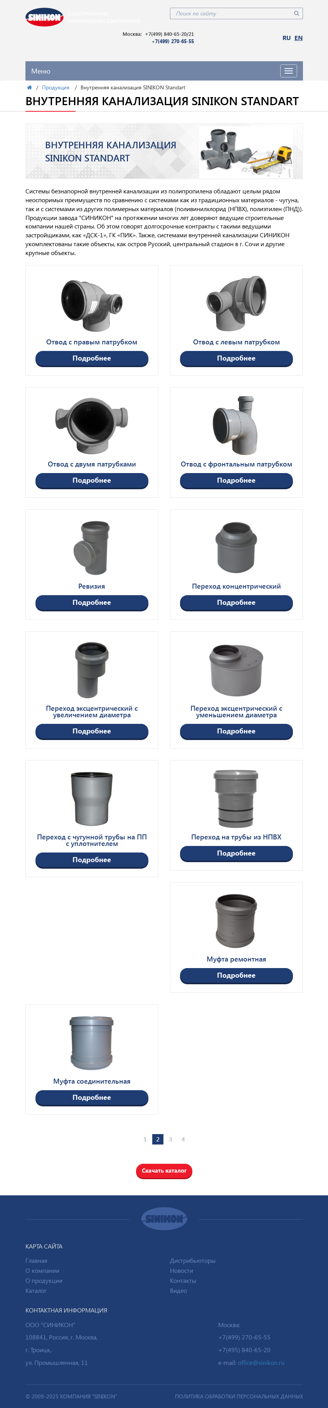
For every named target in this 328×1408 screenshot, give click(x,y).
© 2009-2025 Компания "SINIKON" (71, 1396)
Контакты (183, 1280)
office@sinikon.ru (261, 1362)
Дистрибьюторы (192, 1260)
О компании (42, 1270)
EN (298, 38)
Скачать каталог (164, 1170)
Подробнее (91, 357)
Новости (181, 1270)
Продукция (55, 87)
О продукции (43, 1280)
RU (287, 38)
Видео (178, 1290)
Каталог (36, 1290)
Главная (36, 1260)
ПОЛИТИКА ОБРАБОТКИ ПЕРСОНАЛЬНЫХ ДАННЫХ (239, 1396)
